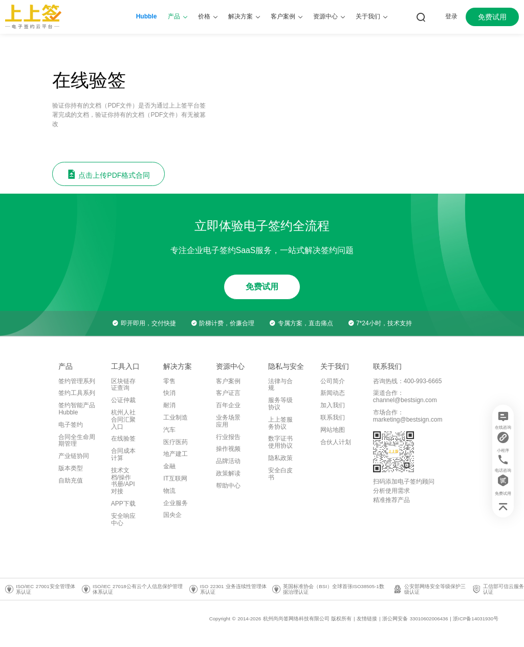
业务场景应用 (228, 421)
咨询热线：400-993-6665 (407, 381)
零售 (169, 381)
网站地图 (332, 429)
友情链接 (367, 618)
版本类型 (70, 468)
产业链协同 (73, 456)
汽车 (169, 429)
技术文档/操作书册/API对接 (123, 481)
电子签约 (70, 424)
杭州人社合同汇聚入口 (123, 419)
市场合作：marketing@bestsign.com (408, 416)
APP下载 (123, 503)
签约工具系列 (76, 392)
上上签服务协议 (280, 423)
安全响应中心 (123, 519)
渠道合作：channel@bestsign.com (405, 396)
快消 (169, 392)
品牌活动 (228, 461)
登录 (451, 16)
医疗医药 (175, 442)
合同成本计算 (123, 454)
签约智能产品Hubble (76, 409)
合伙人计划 (335, 442)
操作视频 (228, 448)
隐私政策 (280, 458)
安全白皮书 (280, 474)
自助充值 (70, 480)
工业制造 (175, 417)
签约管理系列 (76, 381)
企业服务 (175, 503)
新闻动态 (332, 392)
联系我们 (332, 417)
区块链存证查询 (123, 385)
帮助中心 (228, 485)
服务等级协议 (280, 403)
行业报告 (228, 437)
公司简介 (332, 381)
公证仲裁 (123, 400)
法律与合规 (280, 385)
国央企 (172, 514)
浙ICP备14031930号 (475, 618)
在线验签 (123, 438)
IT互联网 (175, 478)
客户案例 (228, 381)
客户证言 (228, 392)
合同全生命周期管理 (76, 440)
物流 (169, 490)
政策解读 (228, 473)
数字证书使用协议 (280, 442)
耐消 (169, 405)
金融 (169, 466)
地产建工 (175, 453)
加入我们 (332, 405)
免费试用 (492, 17)
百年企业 (228, 405)
